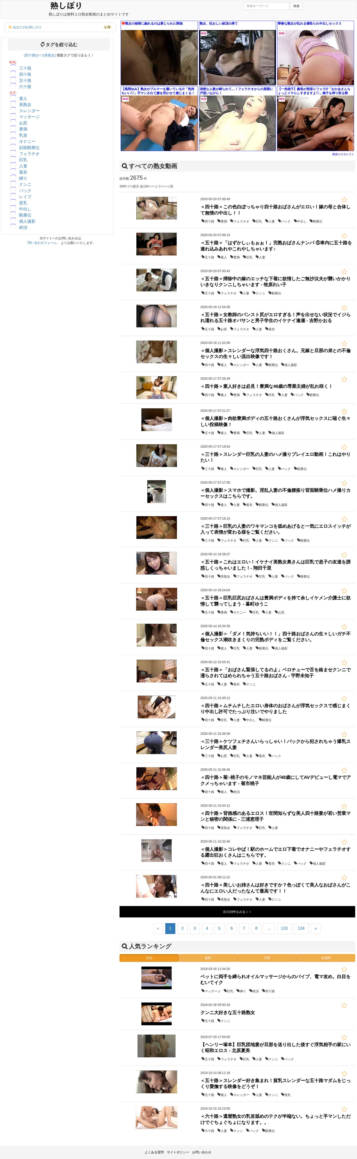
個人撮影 (27, 221)
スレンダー (29, 111)
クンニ (25, 184)
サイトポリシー (178, 1152)
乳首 (23, 135)
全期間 (326, 958)
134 (301, 928)
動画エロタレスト (343, 154)
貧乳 (23, 203)
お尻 (23, 123)
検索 (296, 6)
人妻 (23, 166)
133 (284, 928)
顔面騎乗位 (29, 147)
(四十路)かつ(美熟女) (40, 55)
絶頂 (23, 227)
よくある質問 (154, 1152)
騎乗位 (25, 215)
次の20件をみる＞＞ (237, 912)
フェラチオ (29, 154)
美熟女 (25, 104)
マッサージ (29, 117)
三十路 (25, 68)
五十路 (25, 80)
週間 (208, 958)
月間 (267, 958)
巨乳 (23, 160)
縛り (23, 178)
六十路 (25, 86)
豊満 (23, 129)
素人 (23, 98)
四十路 (25, 74)
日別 (149, 958)
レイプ (25, 196)
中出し (25, 209)
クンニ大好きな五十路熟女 (227, 1012)
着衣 (23, 172)
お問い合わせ (201, 1152)
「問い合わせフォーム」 (42, 243)
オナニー (27, 141)
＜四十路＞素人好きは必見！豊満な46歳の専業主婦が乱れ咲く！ (266, 386)
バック (25, 190)
